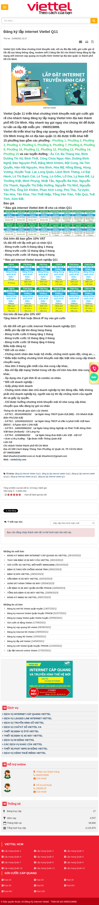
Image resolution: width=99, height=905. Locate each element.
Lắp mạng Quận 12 (74, 868)
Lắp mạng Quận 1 (11, 851)
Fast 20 (6, 880)
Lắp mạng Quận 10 (12, 868)
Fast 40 (6, 885)
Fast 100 (39, 891)
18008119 (39, 788)
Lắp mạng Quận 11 (44, 868)
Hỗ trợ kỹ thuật (44, 785)
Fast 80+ (7, 891)
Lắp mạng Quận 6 (74, 856)
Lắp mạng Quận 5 (44, 856)
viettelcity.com (18, 459)
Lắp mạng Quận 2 (44, 851)
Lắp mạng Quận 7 (11, 862)
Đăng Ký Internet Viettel (36, 901)
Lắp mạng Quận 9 (74, 862)
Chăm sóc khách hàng (47, 771)
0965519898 (41, 775)
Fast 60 (39, 885)
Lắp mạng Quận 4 (11, 856)
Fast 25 (39, 880)
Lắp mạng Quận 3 (74, 851)
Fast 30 (69, 880)
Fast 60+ (69, 885)
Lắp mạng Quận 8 (44, 862)
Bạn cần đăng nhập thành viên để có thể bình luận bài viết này (39, 532)
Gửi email (39, 778)
